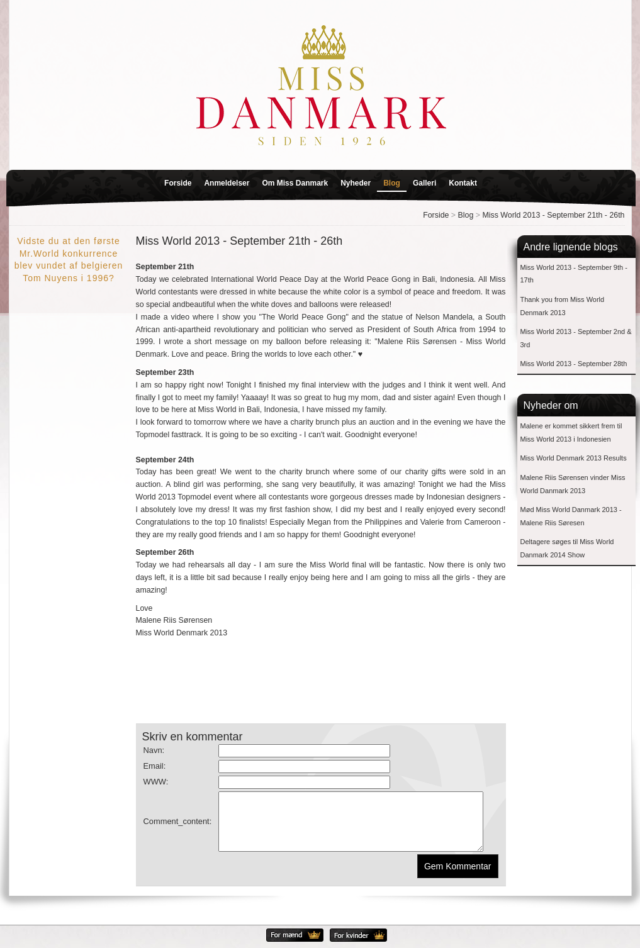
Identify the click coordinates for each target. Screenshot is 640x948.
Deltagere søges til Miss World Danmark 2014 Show (567, 548)
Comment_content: (177, 827)
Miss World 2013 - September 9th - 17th (573, 274)
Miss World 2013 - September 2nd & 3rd (576, 338)
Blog (391, 183)
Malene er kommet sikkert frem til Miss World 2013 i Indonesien (571, 432)
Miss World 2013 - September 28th (573, 363)
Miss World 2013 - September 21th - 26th (553, 215)
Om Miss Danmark (295, 183)
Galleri (424, 183)
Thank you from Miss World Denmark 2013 (562, 306)
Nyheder (355, 183)
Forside (177, 183)
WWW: (156, 781)
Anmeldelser (226, 183)
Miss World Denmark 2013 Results (573, 458)
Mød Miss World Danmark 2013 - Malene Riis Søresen (571, 516)
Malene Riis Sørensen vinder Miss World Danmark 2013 (573, 484)
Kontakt (463, 183)
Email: (154, 766)
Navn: (154, 750)
